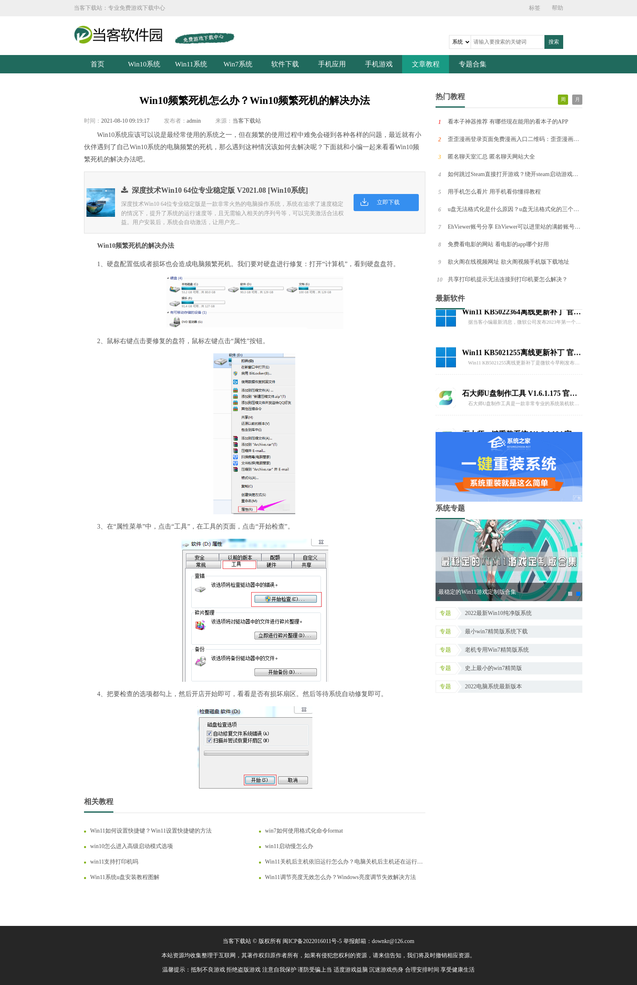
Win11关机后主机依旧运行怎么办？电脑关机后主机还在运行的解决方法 (344, 862)
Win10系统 (144, 64)
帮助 (557, 8)
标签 (534, 8)
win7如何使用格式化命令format (304, 831)
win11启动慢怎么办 (289, 846)
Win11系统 (191, 64)
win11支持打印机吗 (114, 862)
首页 (97, 64)
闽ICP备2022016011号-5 (312, 941)
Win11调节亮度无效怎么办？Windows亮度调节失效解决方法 (340, 877)
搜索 (554, 42)
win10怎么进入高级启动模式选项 (131, 846)
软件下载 (285, 64)
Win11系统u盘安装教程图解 (124, 877)
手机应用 (332, 64)
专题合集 (473, 64)
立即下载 (388, 202)
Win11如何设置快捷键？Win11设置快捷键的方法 (151, 831)
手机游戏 (379, 64)
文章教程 (426, 64)
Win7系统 (237, 64)
